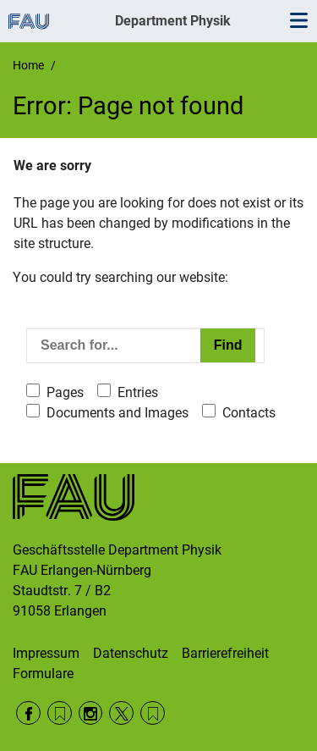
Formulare (43, 673)
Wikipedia (152, 713)
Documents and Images (117, 413)
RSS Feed (59, 713)
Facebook (28, 713)
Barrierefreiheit (225, 653)
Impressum (46, 653)
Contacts (249, 413)
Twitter (121, 713)
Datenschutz (130, 653)
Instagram (91, 713)
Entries (138, 392)
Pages (65, 392)
